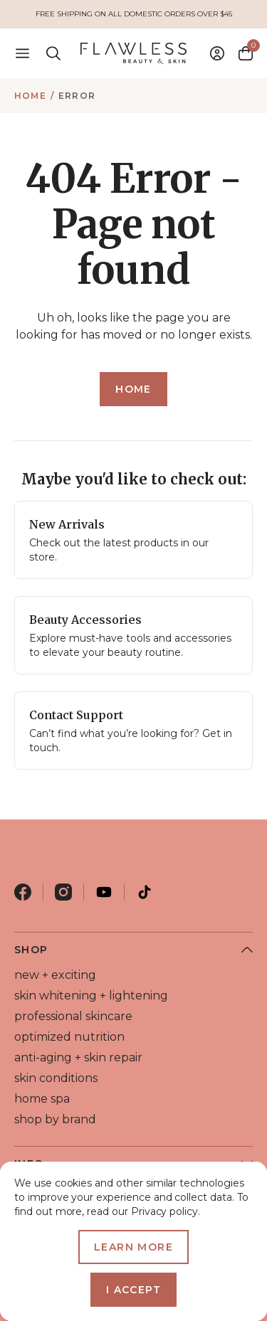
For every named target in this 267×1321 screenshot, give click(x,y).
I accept (133, 1289)
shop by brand (55, 1119)
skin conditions (56, 1078)
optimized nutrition (69, 1037)
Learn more (133, 1247)
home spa (42, 1098)
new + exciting (55, 975)
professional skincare (73, 1016)
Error (76, 95)
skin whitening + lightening (91, 995)
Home (30, 95)
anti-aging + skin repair (78, 1057)
